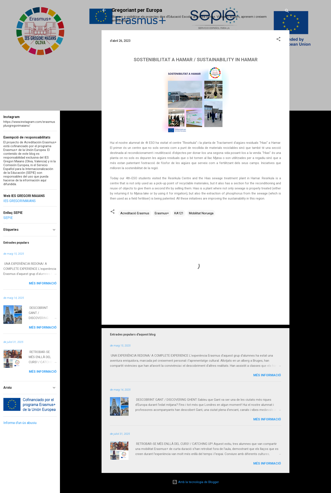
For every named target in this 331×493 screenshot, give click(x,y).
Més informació (267, 375)
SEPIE (8, 218)
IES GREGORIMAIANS (19, 201)
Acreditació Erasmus (134, 213)
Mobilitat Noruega (201, 213)
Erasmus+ (162, 213)
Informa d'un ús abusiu (20, 423)
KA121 (178, 213)
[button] (278, 40)
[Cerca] (286, 11)
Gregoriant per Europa (137, 10)
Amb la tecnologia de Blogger (195, 482)
